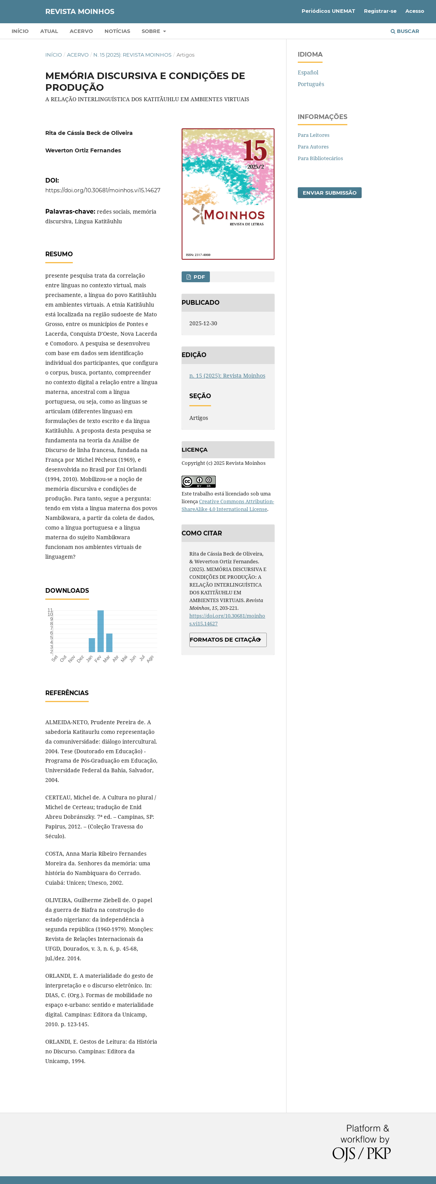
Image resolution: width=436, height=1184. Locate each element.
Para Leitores (314, 134)
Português (311, 84)
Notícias (117, 31)
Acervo (81, 31)
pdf (198, 277)
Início (20, 31)
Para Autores (313, 146)
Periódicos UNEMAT (328, 11)
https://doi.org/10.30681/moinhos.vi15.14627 (102, 190)
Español (308, 72)
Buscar (405, 31)
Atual (49, 31)
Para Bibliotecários (320, 158)
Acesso (414, 11)
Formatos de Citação (225, 639)
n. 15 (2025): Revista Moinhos (132, 55)
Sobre (152, 31)
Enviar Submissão (330, 193)
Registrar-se (380, 11)
